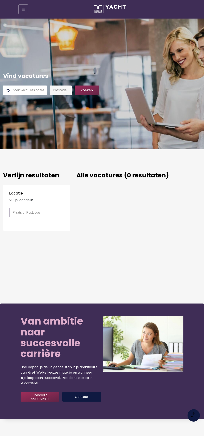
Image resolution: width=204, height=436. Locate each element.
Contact (82, 396)
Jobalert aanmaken (40, 397)
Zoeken (87, 90)
